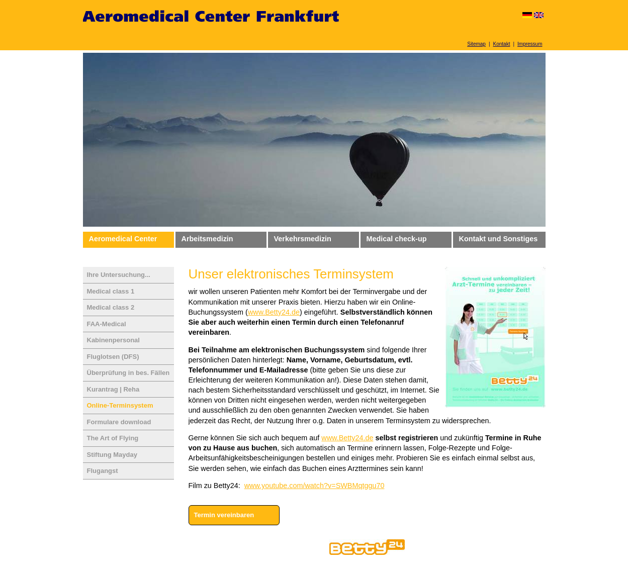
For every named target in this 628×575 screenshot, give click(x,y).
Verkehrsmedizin (302, 239)
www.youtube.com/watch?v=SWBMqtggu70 (314, 486)
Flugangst (102, 470)
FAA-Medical (106, 324)
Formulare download (119, 422)
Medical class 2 (111, 307)
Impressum (529, 44)
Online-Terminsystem (120, 405)
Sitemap (476, 44)
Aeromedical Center (123, 239)
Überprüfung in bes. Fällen (128, 372)
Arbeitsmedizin (207, 239)
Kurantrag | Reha (113, 389)
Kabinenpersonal (113, 340)
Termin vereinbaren (224, 515)
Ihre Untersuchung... (118, 274)
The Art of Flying (113, 438)
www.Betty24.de (274, 312)
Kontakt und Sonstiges (498, 239)
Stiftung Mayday (112, 454)
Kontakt (501, 44)
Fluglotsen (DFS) (113, 356)
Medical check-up (397, 239)
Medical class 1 (111, 291)
